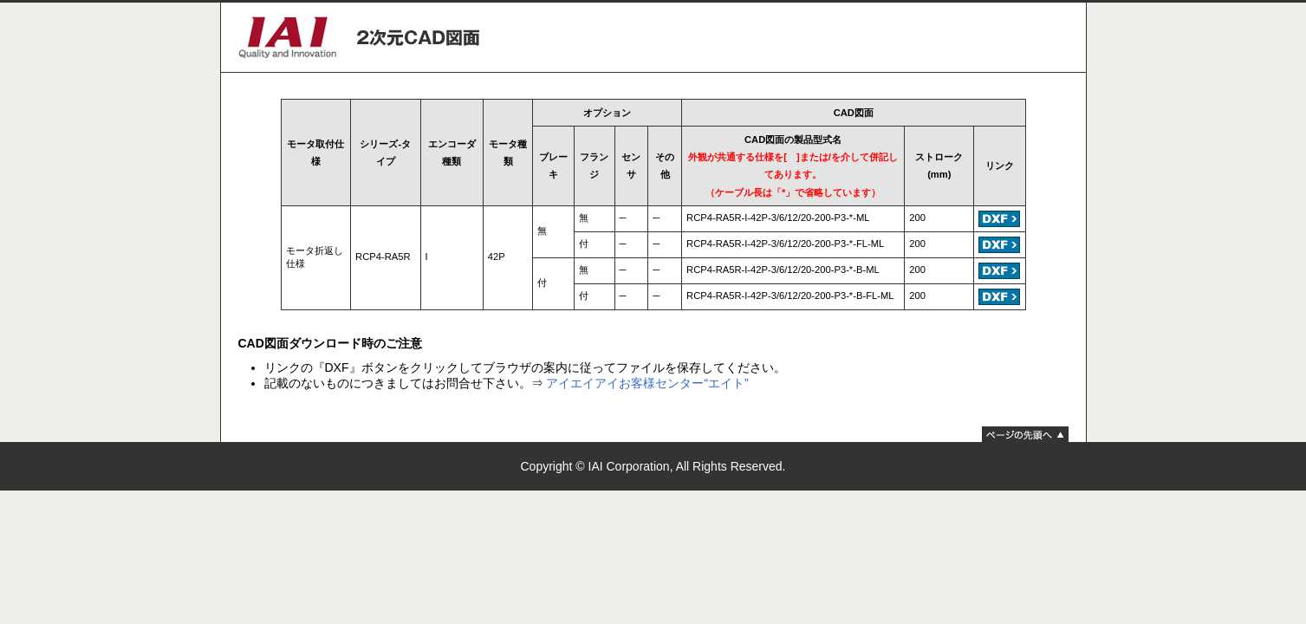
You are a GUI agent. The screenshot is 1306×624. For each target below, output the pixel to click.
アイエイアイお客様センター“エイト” (647, 383)
